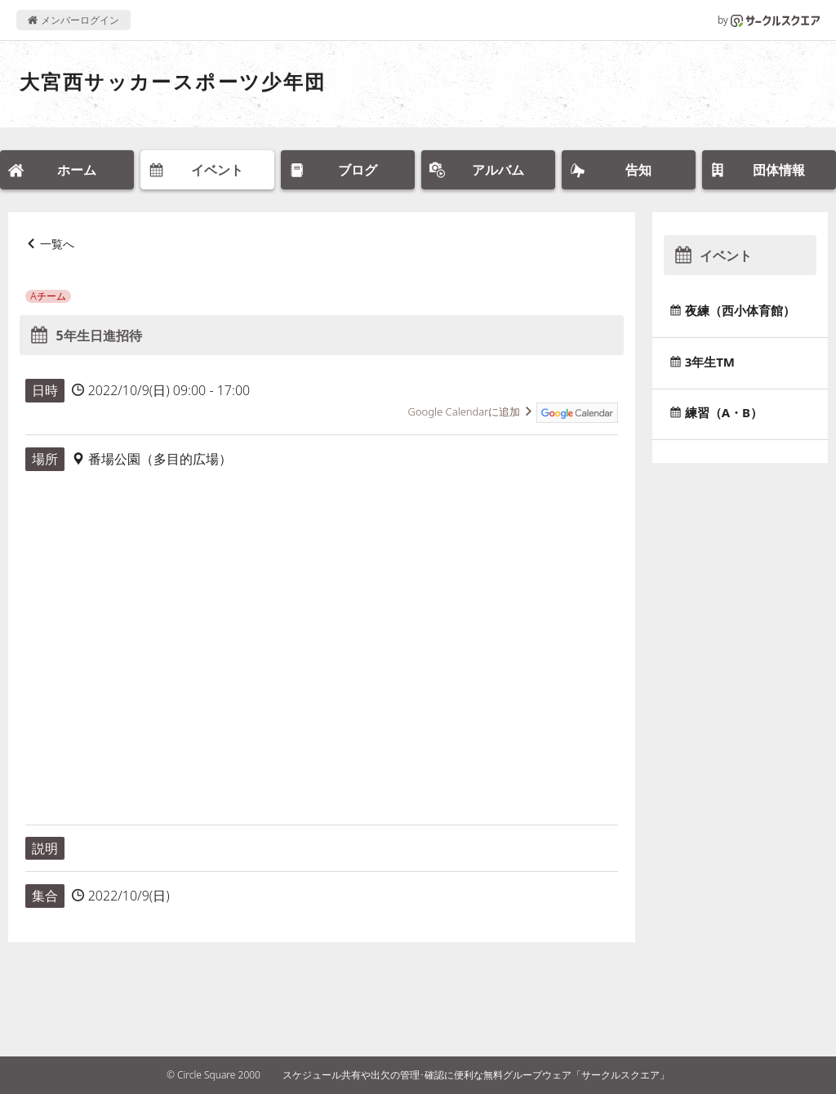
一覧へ (57, 243)
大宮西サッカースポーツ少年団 (173, 81)
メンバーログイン (73, 20)
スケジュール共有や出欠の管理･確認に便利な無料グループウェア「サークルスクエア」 (475, 1075)
